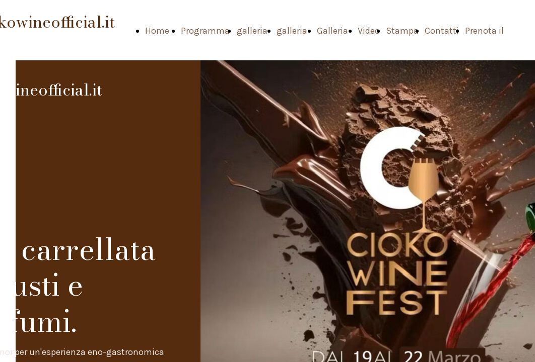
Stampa (402, 30)
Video (369, 30)
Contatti (442, 30)
